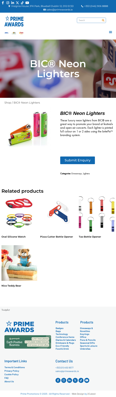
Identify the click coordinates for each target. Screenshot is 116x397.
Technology (62, 334)
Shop (7, 102)
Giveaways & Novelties (86, 329)
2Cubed (91, 393)
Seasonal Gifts (87, 342)
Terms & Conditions (14, 367)
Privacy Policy (11, 370)
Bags (58, 331)
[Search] (103, 20)
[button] (110, 32)
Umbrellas (85, 348)
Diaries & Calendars (66, 339)
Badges (59, 328)
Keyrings (84, 334)
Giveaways (76, 173)
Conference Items (65, 337)
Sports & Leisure (88, 345)
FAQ (6, 377)
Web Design (78, 393)
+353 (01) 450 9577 (64, 367)
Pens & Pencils (88, 339)
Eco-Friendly (62, 345)
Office (83, 337)
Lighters (86, 173)
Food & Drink (62, 348)
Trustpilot (5, 309)
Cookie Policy (11, 374)
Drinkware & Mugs (65, 342)
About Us (9, 381)
